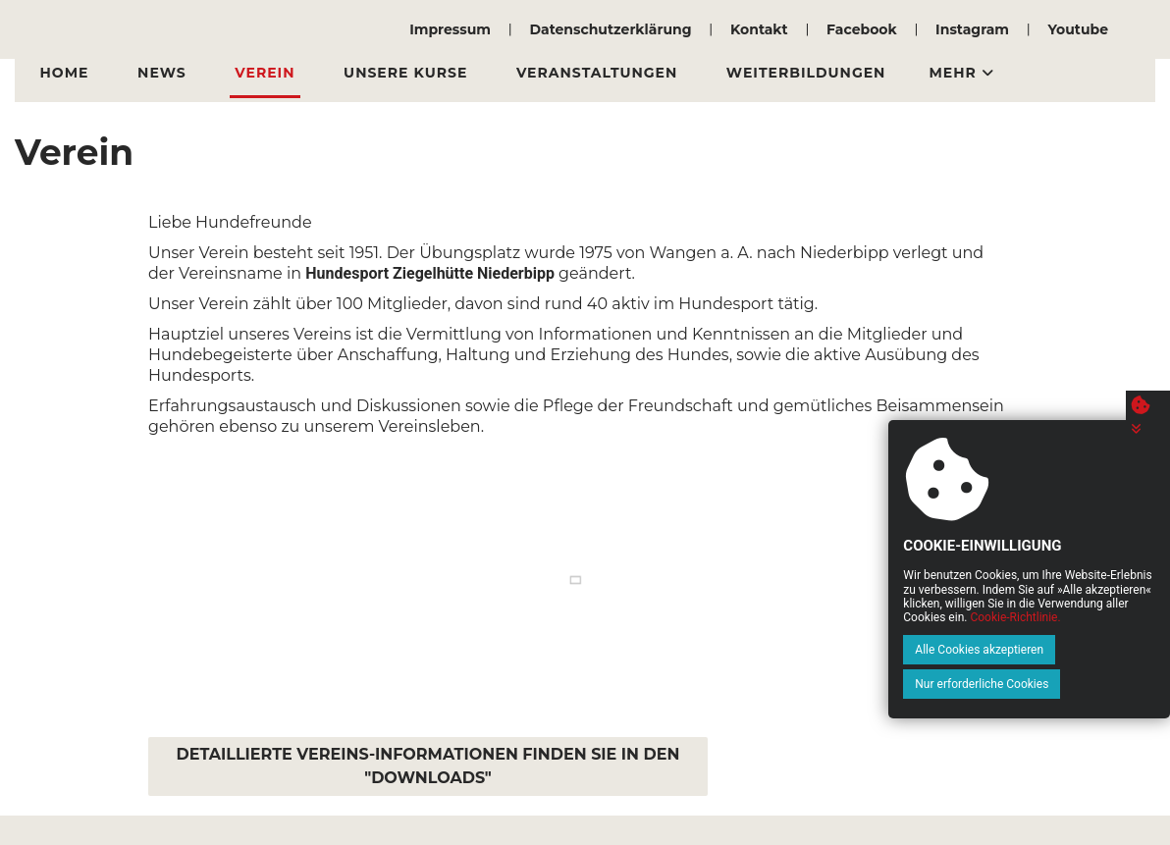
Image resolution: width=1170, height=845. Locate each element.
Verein (237, 72)
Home (58, 72)
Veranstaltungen (547, 72)
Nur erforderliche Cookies (1065, 684)
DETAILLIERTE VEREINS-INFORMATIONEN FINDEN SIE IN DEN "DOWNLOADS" (428, 766)
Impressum (450, 29)
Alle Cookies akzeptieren (907, 684)
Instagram (972, 29)
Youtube (1077, 29)
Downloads (1062, 72)
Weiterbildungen (746, 72)
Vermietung (917, 72)
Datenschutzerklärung (610, 29)
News (145, 72)
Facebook (861, 29)
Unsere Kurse (367, 72)
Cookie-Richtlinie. (1086, 652)
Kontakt (759, 29)
